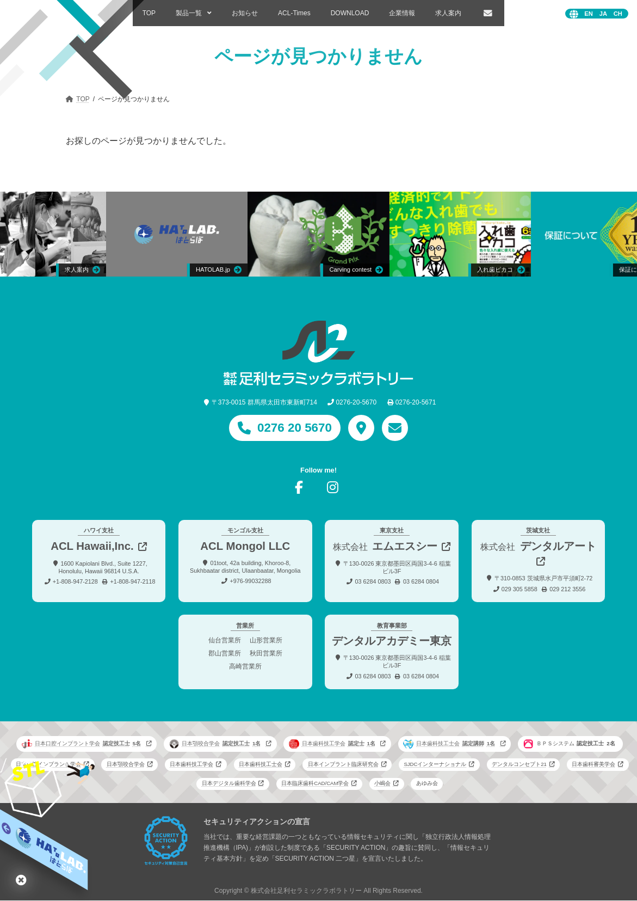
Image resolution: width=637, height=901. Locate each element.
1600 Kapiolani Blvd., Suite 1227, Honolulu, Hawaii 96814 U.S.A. (102, 567)
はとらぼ (21, 879)
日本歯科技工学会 (333, 743)
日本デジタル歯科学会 (229, 784)
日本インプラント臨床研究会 (343, 765)
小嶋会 (382, 784)
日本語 (603, 14)
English (589, 14)
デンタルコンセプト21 (519, 765)
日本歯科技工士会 (450, 743)
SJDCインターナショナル (435, 765)
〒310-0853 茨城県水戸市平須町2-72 (543, 578)
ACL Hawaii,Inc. (92, 546)
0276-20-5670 (356, 402)
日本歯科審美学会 (593, 765)
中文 (618, 14)
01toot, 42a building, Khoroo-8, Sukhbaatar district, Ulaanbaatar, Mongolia (245, 567)
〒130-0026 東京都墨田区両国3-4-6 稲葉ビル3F (397, 567)
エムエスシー (385, 546)
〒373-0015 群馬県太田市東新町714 (264, 402)
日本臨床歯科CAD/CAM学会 (315, 784)
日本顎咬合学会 (216, 743)
